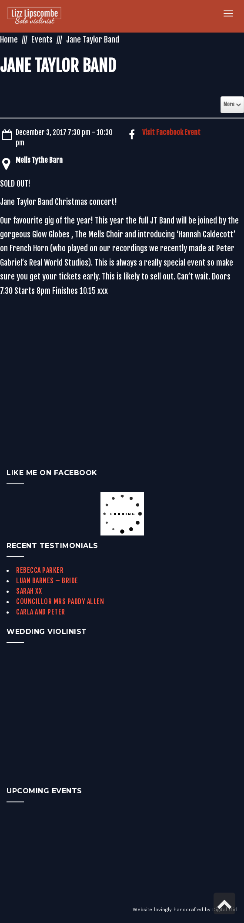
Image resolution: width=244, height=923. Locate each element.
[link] (39, 16)
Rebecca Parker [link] (40, 570)
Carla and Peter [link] (40, 612)
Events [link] (42, 39)
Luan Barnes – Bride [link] (47, 580)
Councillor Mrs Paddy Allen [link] (60, 601)
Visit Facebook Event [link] (171, 132)
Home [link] (9, 39)
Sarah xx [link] (29, 591)
